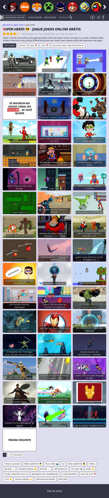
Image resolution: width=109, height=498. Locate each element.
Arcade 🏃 (9, 469)
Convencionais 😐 (27, 469)
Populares (9, 45)
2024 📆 (33, 45)
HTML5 (92, 463)
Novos (22, 45)
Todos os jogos (12, 463)
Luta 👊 (8, 479)
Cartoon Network (45, 479)
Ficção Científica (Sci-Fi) (16, 474)
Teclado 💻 (76, 469)
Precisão (63, 479)
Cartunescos (60, 469)
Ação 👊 (90, 469)
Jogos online (35, 17)
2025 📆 (45, 45)
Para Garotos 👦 (33, 463)
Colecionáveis (69, 474)
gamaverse (7, 25)
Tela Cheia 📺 (52, 463)
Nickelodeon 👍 (23, 479)
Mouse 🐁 (45, 469)
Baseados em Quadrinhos (45, 474)
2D (63, 463)
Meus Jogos (50, 17)
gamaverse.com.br (14, 17)
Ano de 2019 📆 (88, 474)
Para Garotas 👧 (76, 463)
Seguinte (18, 454)
